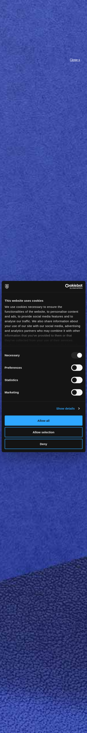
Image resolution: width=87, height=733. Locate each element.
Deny (43, 443)
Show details (65, 408)
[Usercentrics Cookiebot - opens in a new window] (65, 286)
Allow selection (43, 432)
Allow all (43, 420)
